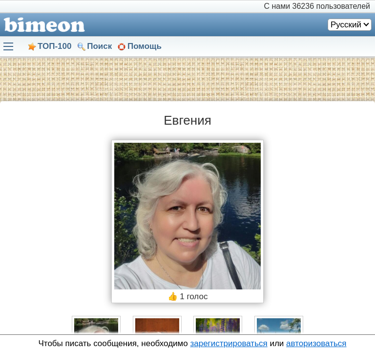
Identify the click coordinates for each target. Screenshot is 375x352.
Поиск (99, 46)
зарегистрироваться (228, 343)
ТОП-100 (54, 46)
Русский (346, 24)
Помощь (144, 46)
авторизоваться (316, 343)
